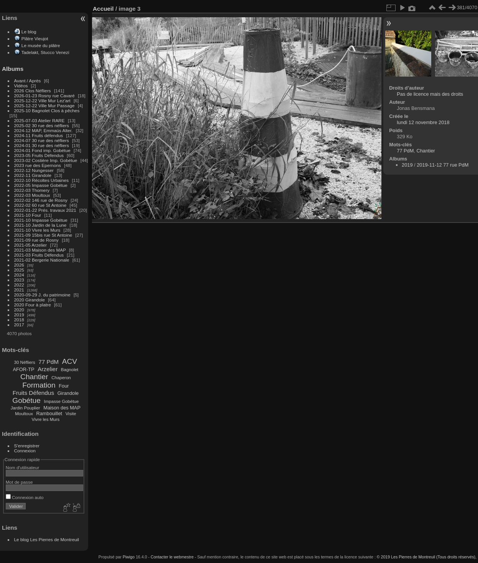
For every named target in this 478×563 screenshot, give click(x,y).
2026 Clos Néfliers (32, 90)
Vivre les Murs (46, 419)
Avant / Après (27, 80)
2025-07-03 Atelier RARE (39, 120)
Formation (38, 385)
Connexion (25, 450)
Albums (12, 68)
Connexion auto (25, 497)
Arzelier (47, 369)
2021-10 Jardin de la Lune (40, 225)
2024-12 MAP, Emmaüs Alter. (43, 130)
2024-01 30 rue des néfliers (42, 145)
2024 (19, 274)
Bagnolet (69, 369)
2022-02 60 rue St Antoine (40, 205)
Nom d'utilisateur (22, 467)
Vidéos (21, 85)
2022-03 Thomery (32, 190)
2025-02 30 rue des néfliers (41, 125)
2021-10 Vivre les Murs (37, 229)
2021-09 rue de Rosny (36, 239)
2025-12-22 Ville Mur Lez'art (42, 100)
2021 (19, 289)
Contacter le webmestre (172, 557)
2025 (19, 269)
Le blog (28, 31)
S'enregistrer (26, 445)
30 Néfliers (24, 362)
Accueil (103, 8)
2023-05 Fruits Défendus (39, 155)
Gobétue (26, 400)
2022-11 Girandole (32, 175)
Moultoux (24, 413)
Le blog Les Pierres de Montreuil (46, 539)
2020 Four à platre (32, 304)
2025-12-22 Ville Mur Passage (44, 105)
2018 (19, 319)
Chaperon (61, 377)
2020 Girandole (29, 299)
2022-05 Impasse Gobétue (40, 185)
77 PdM (48, 361)
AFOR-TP (23, 369)
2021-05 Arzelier (30, 244)
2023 (19, 279)
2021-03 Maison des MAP (40, 249)
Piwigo (129, 557)
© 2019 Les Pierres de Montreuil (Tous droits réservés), (426, 557)
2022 (19, 284)
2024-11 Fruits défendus (38, 135)
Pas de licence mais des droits (430, 94)
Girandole (68, 393)
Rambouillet (49, 413)
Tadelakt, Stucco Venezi (45, 52)
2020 (19, 309)
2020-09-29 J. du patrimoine (42, 294)
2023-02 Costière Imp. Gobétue (45, 160)
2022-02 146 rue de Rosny (40, 200)
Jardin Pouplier (25, 408)
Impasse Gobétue (61, 401)
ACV (69, 361)
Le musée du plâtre (40, 45)
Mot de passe (19, 482)
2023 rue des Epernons (37, 165)
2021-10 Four (27, 215)
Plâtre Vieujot (34, 38)
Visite (71, 413)
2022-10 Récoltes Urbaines (41, 180)
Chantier (34, 377)
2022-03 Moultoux (32, 195)
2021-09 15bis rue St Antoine (43, 234)
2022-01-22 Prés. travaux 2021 (45, 210)
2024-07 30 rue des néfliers (41, 140)
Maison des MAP (61, 408)
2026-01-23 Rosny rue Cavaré (44, 95)
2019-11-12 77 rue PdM (442, 165)
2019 (19, 314)
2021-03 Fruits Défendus (39, 254)
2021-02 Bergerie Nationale (41, 259)
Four (64, 386)
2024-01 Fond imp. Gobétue (42, 150)
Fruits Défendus (33, 393)
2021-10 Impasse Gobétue (40, 220)
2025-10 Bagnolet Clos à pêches (47, 110)
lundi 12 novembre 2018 (423, 122)
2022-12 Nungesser (34, 170)
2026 (19, 264)
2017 (19, 324)
